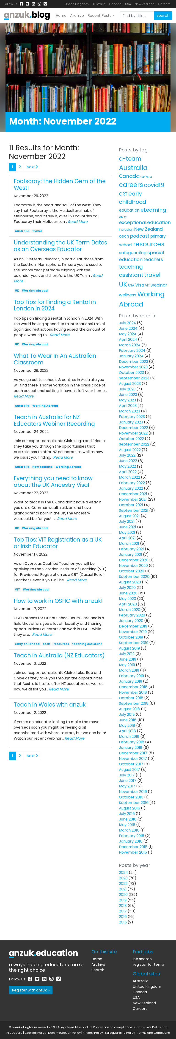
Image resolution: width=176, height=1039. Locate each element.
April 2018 (127, 731)
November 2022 (133, 433)
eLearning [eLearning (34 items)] (153, 209)
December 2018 (133, 687)
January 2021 (130, 554)
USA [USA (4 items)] (131, 285)
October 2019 (131, 637)
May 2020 (127, 598)
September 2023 (134, 378)
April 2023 (128, 405)
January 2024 (131, 356)
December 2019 (133, 626)
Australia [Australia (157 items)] (133, 167)
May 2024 (127, 334)
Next (32, 167)
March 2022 (129, 477)
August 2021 (129, 516)
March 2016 (129, 830)
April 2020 (128, 604)
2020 (123, 894)
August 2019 (129, 648)
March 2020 (129, 609)
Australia (98, 4)
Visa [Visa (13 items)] (139, 285)
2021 (122, 889)
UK (17, 290)
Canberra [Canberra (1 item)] (146, 177)
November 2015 (133, 852)
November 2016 (133, 791)
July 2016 (127, 813)
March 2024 (129, 345)
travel (37, 231)
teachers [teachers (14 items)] (153, 259)
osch (46, 644)
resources (61, 644)
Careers (164, 4)
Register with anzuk (31, 990)
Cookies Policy (35, 1033)
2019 (122, 900)
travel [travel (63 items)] (152, 275)
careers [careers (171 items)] (131, 184)
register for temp (148, 964)
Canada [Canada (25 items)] (129, 176)
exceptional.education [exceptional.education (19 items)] (145, 222)
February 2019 (131, 675)
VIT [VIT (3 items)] (147, 285)
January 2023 (131, 422)
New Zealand (144, 4)
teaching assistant (87, 644)
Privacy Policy (93, 1033)
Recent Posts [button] (99, 15)
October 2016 (131, 797)
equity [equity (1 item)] (122, 217)
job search (142, 959)
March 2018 (129, 736)
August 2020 (130, 582)
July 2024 (127, 323)
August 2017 (129, 769)
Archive (77, 15)
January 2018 (130, 747)
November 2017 (133, 758)
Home (61, 15)
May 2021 (127, 532)
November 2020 (133, 565)
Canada (115, 4)
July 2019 (127, 653)
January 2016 (130, 841)
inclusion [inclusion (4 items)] (126, 229)
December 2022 (133, 427)
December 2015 (133, 846)
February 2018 (131, 742)
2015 (123, 922)
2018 (123, 905)
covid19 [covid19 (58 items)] (154, 185)
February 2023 (132, 416)
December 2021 (133, 494)
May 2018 (127, 725)
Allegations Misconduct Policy (80, 1027)
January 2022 (131, 488)
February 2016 (131, 835)
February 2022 (132, 482)
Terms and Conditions (153, 1033)
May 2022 (127, 466)
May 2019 (127, 664)
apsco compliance (118, 1027)
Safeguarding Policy (120, 1033)
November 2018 (133, 692)
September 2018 (133, 703)
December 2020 (133, 560)
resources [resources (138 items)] (149, 244)
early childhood (27, 644)
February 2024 (132, 350)
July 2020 (127, 587)
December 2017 (133, 753)
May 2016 (127, 824)
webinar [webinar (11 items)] (159, 285)
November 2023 (133, 367)
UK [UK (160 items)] (123, 284)
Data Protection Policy (64, 1033)
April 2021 (127, 538)
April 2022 (128, 471)
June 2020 (128, 593)
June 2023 (128, 394)
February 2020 (132, 615)
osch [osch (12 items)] (124, 236)
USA (128, 4)
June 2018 (127, 720)
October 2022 (131, 438)
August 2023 (130, 383)
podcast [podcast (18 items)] (139, 236)
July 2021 (127, 521)
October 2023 (131, 372)
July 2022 (127, 455)
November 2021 (133, 499)
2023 (123, 878)
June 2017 (127, 780)
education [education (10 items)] (129, 210)
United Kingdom (77, 4)
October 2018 (131, 698)
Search (97, 970)
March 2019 (129, 670)
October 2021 (131, 505)
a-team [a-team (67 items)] (130, 159)
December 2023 (133, 361)
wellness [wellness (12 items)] (127, 295)
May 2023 (127, 400)
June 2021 (127, 527)
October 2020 (131, 571)
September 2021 (133, 510)
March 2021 (129, 543)
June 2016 (127, 819)
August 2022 (130, 449)
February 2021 (131, 549)
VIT (17, 589)
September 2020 (134, 576)
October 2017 (131, 764)
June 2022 (128, 460)
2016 (123, 916)
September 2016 (133, 802)
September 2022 (134, 444)
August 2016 (129, 808)
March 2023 (129, 411)
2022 (123, 883)
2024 (123, 872)
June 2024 (128, 328)
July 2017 (127, 775)
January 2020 (131, 620)
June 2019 (127, 659)
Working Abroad (35, 290)
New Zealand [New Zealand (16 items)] (148, 229)
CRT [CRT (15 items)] (123, 194)
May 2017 (127, 786)
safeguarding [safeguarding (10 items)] (132, 252)
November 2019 (133, 631)
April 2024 (128, 339)
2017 (123, 911)
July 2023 (127, 389)
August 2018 (129, 709)
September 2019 (133, 642)
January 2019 (130, 681)
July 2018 (127, 714)
